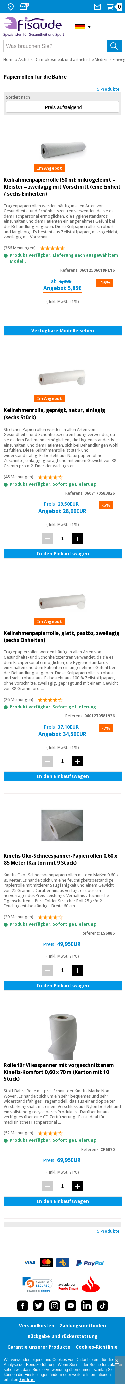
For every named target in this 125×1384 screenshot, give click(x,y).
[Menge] (62, 538)
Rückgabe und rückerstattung (63, 1336)
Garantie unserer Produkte (38, 1347)
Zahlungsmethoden (83, 1325)
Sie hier (27, 1379)
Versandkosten (36, 1325)
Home (8, 59)
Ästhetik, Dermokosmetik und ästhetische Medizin (63, 59)
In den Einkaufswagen (63, 553)
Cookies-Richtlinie (97, 1347)
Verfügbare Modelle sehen (62, 330)
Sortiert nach (18, 97)
